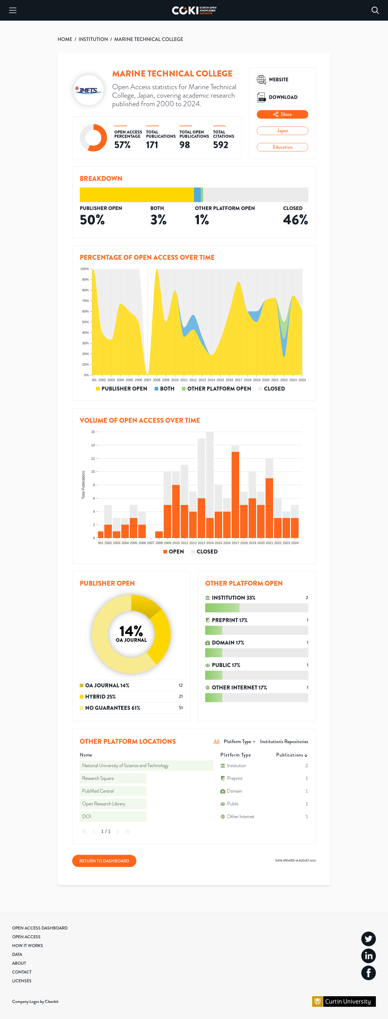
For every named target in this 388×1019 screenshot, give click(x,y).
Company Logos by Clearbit (35, 1001)
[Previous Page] (94, 831)
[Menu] (13, 10)
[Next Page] (117, 831)
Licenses (22, 981)
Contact (22, 972)
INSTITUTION (93, 39)
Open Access (26, 937)
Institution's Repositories (284, 741)
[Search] (375, 10)
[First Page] (84, 831)
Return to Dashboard (104, 861)
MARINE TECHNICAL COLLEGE (148, 39)
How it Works (27, 946)
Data (17, 954)
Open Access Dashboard (40, 928)
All (216, 741)
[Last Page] (127, 831)
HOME (65, 39)
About (19, 963)
